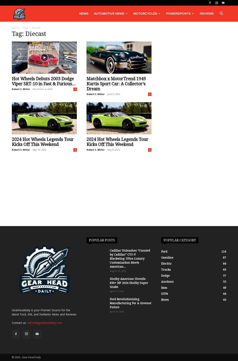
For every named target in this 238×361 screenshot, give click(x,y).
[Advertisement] (119, 196)
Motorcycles (146, 13)
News (83, 13)
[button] (221, 14)
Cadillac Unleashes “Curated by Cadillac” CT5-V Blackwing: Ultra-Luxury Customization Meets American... (130, 258)
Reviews (207, 13)
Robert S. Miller (21, 89)
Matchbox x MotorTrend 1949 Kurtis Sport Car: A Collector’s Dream (116, 83)
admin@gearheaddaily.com (44, 323)
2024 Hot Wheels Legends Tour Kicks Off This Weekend (43, 142)
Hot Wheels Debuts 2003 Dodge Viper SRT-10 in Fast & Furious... (44, 81)
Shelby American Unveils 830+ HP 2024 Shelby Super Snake (129, 283)
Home (15, 28)
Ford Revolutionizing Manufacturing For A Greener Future (131, 303)
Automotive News (110, 13)
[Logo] (19, 14)
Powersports (180, 13)
